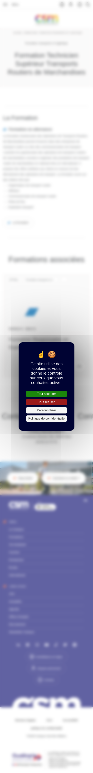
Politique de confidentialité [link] (46, 418)
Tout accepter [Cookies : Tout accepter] (46, 393)
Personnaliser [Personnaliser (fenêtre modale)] (46, 410)
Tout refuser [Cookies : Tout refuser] (46, 402)
